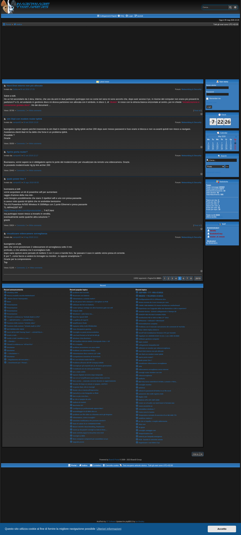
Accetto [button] (221, 529)
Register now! (211, 103)
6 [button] (183, 278)
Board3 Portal (114, 460)
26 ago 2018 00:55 (31, 182)
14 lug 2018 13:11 (30, 237)
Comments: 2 (21, 110)
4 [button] (176, 278)
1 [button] (164, 278)
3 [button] (172, 278)
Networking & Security (191, 89)
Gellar (15, 89)
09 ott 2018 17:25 (27, 89)
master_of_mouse (217, 237)
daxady (213, 231)
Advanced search (213, 172)
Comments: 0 (21, 144)
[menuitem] (120, 16)
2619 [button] (197, 278)
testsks (220, 217)
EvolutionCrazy (216, 234)
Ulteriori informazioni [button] (109, 528)
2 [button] (168, 278)
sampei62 (17, 122)
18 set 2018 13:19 (30, 122)
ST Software (111, 521)
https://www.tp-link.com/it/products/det (22, 210)
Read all (197, 110)
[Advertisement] (120, 52)
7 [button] (187, 278)
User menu (222, 81)
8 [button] (191, 278)
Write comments (35, 110)
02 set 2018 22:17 (30, 156)
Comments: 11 (21, 268)
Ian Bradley (140, 521)
